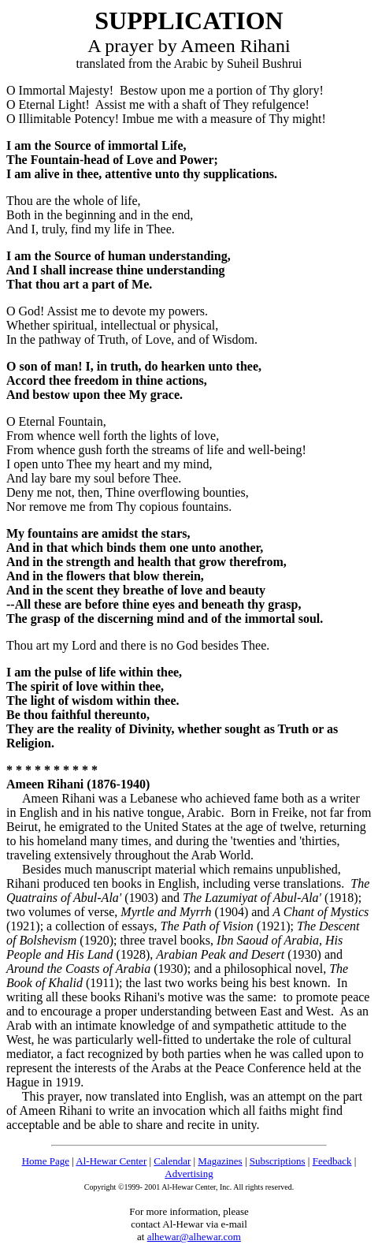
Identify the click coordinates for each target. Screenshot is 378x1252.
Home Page (45, 1161)
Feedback (332, 1161)
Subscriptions (278, 1161)
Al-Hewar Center (111, 1161)
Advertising (189, 1173)
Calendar (172, 1161)
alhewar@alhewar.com (194, 1237)
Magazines (220, 1161)
